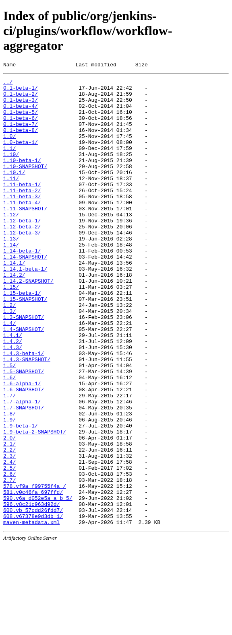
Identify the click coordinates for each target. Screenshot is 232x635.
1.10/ (11, 171)
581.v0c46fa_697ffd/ (33, 576)
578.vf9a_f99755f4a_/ (34, 569)
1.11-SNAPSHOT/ (25, 236)
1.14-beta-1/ (22, 286)
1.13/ (11, 272)
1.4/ (9, 373)
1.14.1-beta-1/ (25, 308)
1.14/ (11, 279)
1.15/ (11, 330)
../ (7, 84)
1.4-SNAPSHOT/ (23, 380)
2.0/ (9, 511)
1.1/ (9, 163)
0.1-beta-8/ (20, 142)
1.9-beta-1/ (20, 496)
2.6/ (9, 554)
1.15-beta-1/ (22, 337)
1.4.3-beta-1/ (23, 409)
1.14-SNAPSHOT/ (25, 294)
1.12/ (11, 243)
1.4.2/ (12, 395)
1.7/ (9, 460)
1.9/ (9, 489)
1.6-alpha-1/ (22, 446)
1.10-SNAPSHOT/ (25, 185)
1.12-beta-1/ (22, 250)
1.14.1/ (14, 301)
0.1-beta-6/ (20, 127)
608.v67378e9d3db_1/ (33, 605)
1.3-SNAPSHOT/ (23, 366)
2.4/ (9, 540)
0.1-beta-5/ (20, 120)
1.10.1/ (14, 192)
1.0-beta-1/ (20, 156)
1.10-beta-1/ (22, 178)
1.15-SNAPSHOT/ (25, 344)
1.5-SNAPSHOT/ (23, 431)
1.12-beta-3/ (22, 265)
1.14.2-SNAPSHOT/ (28, 323)
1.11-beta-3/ (22, 221)
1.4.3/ (12, 402)
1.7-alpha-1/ (22, 467)
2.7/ (9, 561)
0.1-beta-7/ (20, 134)
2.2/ (9, 525)
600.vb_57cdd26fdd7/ (33, 598)
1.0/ (9, 149)
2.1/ (9, 518)
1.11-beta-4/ (22, 228)
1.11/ (11, 199)
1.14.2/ (14, 315)
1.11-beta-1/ (22, 207)
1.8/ (9, 482)
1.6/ (9, 438)
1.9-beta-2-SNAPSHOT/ (34, 504)
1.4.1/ (12, 388)
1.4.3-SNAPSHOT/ (26, 417)
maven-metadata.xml (31, 612)
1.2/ (9, 352)
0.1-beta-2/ (20, 98)
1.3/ (9, 359)
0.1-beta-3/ (20, 105)
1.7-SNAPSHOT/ (23, 475)
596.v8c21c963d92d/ (31, 590)
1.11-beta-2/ (22, 214)
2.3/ (9, 532)
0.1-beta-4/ (20, 113)
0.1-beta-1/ (20, 91)
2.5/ (9, 547)
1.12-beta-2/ (22, 257)
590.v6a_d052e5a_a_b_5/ (37, 583)
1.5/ (9, 424)
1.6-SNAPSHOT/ (23, 453)
